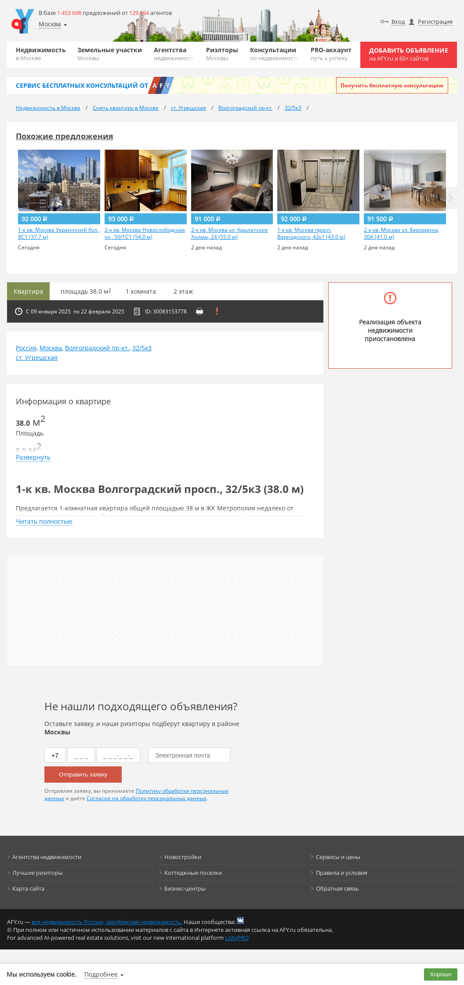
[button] (450, 198)
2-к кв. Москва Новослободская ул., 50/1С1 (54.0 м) (145, 233)
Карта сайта (28, 888)
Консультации (274, 54)
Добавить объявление (408, 54)
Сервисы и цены (338, 857)
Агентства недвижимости (46, 857)
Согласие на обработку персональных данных (147, 798)
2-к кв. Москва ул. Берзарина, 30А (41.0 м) (401, 233)
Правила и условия (341, 873)
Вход (398, 21)
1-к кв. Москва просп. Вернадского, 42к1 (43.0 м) (311, 233)
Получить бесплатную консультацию (392, 85)
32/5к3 (142, 348)
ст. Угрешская (37, 357)
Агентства (174, 54)
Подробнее (101, 974)
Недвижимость (41, 54)
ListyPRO (237, 938)
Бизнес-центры (185, 888)
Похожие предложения (64, 136)
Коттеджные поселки (193, 873)
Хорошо (441, 974)
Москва (51, 348)
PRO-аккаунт (331, 54)
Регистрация (435, 21)
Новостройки (182, 857)
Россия (26, 348)
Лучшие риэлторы (37, 873)
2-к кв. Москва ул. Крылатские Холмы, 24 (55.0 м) (229, 233)
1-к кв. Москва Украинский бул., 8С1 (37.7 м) (59, 233)
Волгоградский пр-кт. (97, 348)
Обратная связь (337, 888)
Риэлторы (222, 54)
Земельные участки (109, 54)
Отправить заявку (83, 774)
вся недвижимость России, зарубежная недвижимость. (107, 922)
